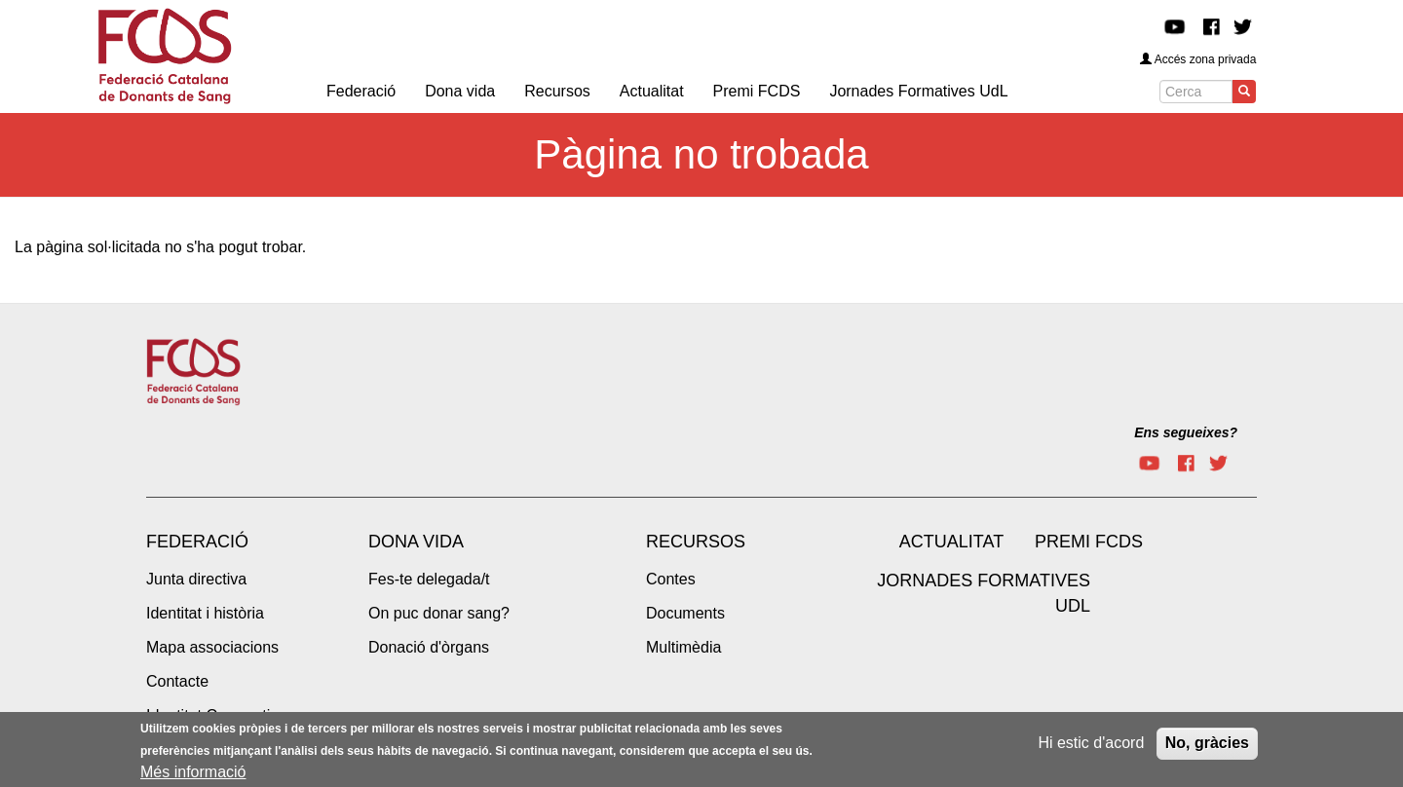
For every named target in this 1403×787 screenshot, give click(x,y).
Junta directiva (196, 579)
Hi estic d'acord (1091, 746)
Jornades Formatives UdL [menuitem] (918, 91)
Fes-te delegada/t (429, 579)
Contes (671, 579)
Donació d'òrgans (428, 647)
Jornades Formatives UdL (983, 593)
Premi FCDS (1089, 541)
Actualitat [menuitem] (652, 91)
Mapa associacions (212, 647)
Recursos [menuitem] (557, 91)
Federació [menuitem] (361, 91)
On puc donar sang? (439, 613)
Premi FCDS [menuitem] (757, 91)
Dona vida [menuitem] (460, 91)
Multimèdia (683, 647)
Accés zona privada (1198, 59)
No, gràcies (1207, 746)
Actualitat (951, 541)
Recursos (695, 541)
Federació (197, 541)
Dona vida (416, 541)
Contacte (177, 681)
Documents (685, 613)
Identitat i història (205, 613)
